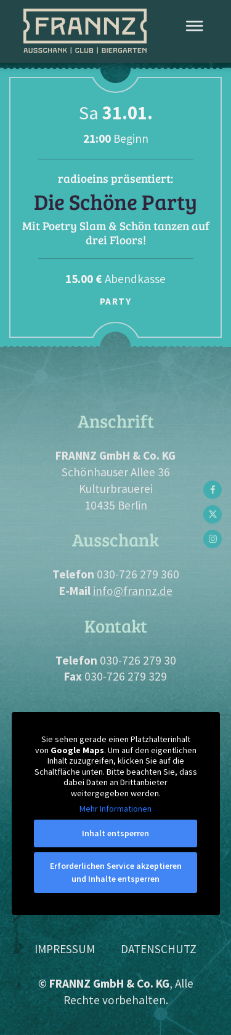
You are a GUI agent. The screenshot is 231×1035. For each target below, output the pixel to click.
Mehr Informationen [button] (115, 809)
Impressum (64, 948)
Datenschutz (159, 948)
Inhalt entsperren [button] (115, 833)
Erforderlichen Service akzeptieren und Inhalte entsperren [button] (116, 872)
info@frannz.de (132, 590)
